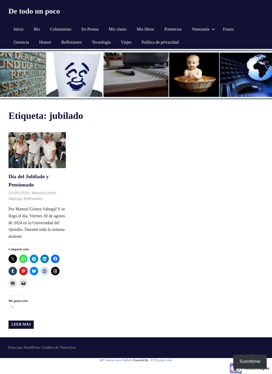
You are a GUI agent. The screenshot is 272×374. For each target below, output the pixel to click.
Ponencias (173, 29)
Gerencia (21, 42)
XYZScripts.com (161, 359)
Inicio (18, 29)
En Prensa (90, 29)
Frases (228, 29)
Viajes (126, 42)
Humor (45, 42)
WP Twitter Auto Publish (116, 359)
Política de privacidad (160, 42)
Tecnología (101, 42)
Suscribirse (250, 361)
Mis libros (145, 29)
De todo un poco (34, 11)
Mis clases (118, 29)
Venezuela (203, 29)
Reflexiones (71, 42)
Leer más (21, 323)
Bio (37, 29)
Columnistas (60, 29)
